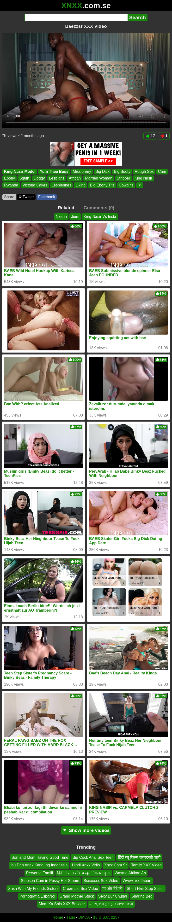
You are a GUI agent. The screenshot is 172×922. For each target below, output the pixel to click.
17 (150, 136)
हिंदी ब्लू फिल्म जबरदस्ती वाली (139, 857)
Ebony (9, 178)
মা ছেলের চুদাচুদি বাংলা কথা (111, 904)
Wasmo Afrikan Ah (130, 873)
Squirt (24, 178)
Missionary (82, 171)
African (75, 178)
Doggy (39, 178)
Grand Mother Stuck (77, 896)
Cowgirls (126, 185)
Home (58, 917)
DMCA (84, 917)
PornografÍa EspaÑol (37, 896)
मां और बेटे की (112, 888)
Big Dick (102, 171)
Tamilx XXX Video (146, 865)
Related (66, 207)
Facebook (46, 197)
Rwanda (11, 185)
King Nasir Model (20, 171)
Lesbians (56, 178)
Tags (71, 917)
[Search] (76, 17)
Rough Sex (144, 171)
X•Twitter (26, 197)
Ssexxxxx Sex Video (100, 881)
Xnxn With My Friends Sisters (33, 888)
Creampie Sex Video (80, 888)
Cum (162, 171)
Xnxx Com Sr (115, 865)
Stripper (123, 178)
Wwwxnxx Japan (137, 881)
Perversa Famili (39, 873)
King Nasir (143, 178)
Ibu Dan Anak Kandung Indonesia (39, 865)
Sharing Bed (142, 896)
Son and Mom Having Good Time (40, 857)
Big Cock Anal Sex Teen (93, 857)
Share (9, 197)
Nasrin (61, 217)
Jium (75, 217)
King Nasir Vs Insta (100, 217)
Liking (80, 185)
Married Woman (98, 178)
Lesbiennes (61, 185)
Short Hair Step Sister (145, 888)
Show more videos (86, 830)
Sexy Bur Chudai (112, 896)
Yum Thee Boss (54, 171)
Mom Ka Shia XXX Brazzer (62, 904)
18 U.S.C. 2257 (106, 917)
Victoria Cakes (35, 185)
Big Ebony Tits (102, 185)
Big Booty (122, 171)
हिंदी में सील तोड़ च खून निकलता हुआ (83, 873)
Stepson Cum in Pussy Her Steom (50, 881)
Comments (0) (99, 207)
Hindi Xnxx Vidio (86, 865)
